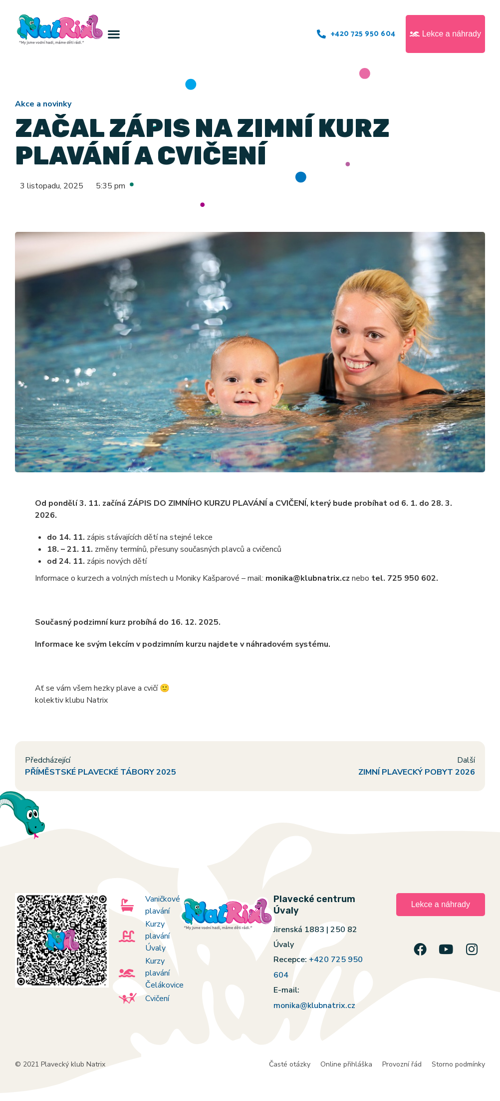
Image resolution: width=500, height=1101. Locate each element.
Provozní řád (402, 1064)
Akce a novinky (43, 103)
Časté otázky (289, 1064)
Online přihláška (346, 1064)
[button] (114, 34)
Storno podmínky (458, 1064)
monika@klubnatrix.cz (314, 1005)
